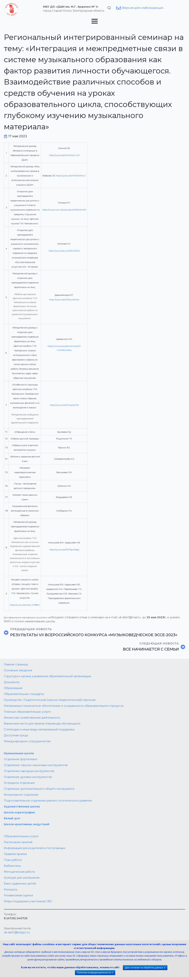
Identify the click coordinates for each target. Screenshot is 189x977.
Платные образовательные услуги (27, 711)
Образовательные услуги (21, 836)
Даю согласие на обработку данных (144, 967)
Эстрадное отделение (19, 783)
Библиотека (12, 866)
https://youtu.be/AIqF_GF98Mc (25, 605)
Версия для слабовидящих (142, 8)
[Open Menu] (95, 21)
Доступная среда (16, 735)
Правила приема (15, 854)
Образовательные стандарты (24, 694)
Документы (11, 682)
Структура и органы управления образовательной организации (47, 676)
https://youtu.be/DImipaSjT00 (64, 405)
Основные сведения (18, 670)
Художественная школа (22, 806)
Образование (13, 688)
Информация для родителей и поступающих (34, 848)
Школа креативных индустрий (26, 824)
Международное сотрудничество (27, 741)
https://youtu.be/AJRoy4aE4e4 (64, 299)
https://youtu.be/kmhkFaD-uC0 (64, 155)
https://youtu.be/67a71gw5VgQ (64, 549)
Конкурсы (10, 889)
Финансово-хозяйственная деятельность (32, 717)
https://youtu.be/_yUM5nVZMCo (64, 251)
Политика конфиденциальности (94, 972)
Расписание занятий (18, 842)
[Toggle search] (109, 8)
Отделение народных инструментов (29, 771)
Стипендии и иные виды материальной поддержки (39, 729)
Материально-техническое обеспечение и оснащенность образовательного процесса (63, 706)
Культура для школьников (21, 877)
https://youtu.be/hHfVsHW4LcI (71, 175)
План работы (13, 860)
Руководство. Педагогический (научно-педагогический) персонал (50, 700)
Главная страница (16, 664)
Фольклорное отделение (21, 794)
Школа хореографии (19, 812)
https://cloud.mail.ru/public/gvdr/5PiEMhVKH (64, 210)
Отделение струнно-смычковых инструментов (36, 765)
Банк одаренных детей (20, 883)
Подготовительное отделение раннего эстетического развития (48, 800)
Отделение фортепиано (20, 759)
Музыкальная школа (19, 753)
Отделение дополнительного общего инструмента (39, 788)
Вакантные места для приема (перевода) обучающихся (42, 723)
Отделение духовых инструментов (28, 777)
